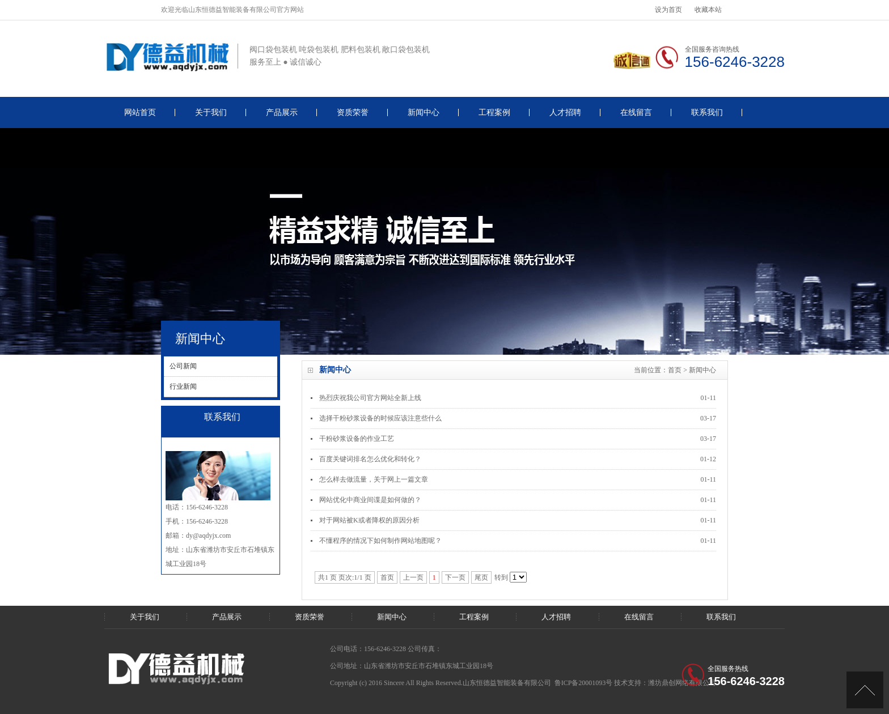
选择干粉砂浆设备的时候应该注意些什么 (380, 418)
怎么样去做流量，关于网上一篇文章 (373, 479)
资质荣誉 (353, 112)
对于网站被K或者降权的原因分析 (369, 520)
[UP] (864, 690)
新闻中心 (423, 112)
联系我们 (707, 112)
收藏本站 (708, 10)
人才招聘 (565, 112)
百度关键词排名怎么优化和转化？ (370, 459)
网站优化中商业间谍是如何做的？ (370, 500)
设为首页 (668, 10)
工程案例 (494, 112)
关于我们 (211, 112)
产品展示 (282, 112)
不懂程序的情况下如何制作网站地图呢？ (380, 541)
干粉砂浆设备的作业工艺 (356, 439)
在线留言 (636, 112)
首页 (674, 370)
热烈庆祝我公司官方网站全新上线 (370, 398)
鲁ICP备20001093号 (583, 683)
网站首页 (140, 112)
